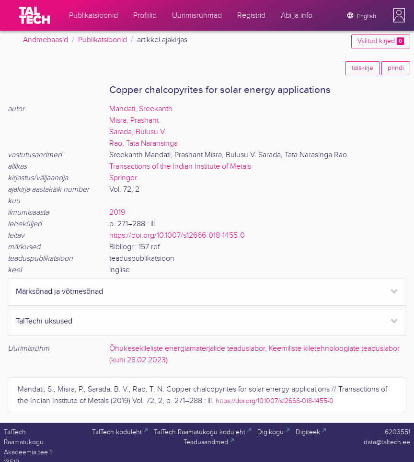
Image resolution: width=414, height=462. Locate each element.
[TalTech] (34, 15)
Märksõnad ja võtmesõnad (59, 291)
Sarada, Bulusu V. (137, 132)
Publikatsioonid (102, 40)
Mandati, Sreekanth (140, 109)
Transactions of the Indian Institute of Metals (180, 166)
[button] (399, 15)
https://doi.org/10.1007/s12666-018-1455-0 (177, 235)
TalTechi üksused (44, 321)
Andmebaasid (45, 40)
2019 (117, 212)
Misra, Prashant (134, 120)
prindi (396, 68)
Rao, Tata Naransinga (143, 143)
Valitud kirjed (380, 41)
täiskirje (362, 68)
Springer (123, 178)
